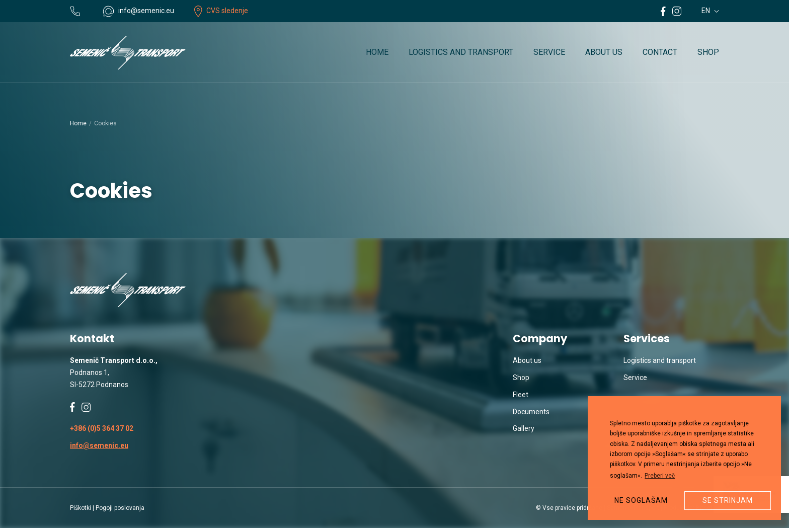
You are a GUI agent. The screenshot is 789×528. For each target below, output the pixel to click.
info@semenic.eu (99, 445)
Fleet (520, 395)
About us (603, 52)
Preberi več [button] (660, 475)
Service (549, 52)
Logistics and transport (461, 52)
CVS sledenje (221, 11)
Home (377, 52)
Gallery (523, 428)
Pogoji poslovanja (120, 507)
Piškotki (80, 507)
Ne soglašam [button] (641, 500)
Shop (708, 52)
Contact (660, 52)
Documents (531, 412)
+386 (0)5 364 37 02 (101, 428)
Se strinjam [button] (727, 500)
